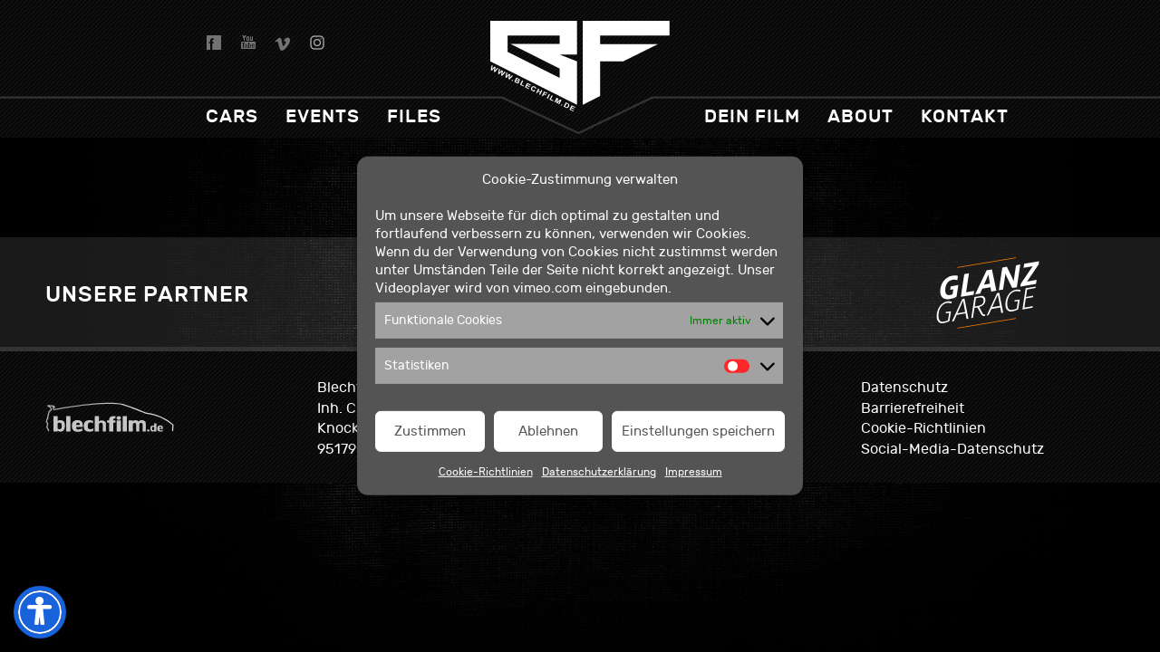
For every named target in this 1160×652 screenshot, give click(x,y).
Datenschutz (904, 387)
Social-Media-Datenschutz (952, 449)
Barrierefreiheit (912, 408)
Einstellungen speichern (698, 431)
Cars (232, 116)
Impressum (693, 471)
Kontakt (965, 116)
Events (322, 116)
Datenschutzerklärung (599, 471)
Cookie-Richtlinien (486, 471)
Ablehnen (548, 431)
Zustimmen (430, 431)
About (860, 116)
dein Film (752, 116)
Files (414, 116)
